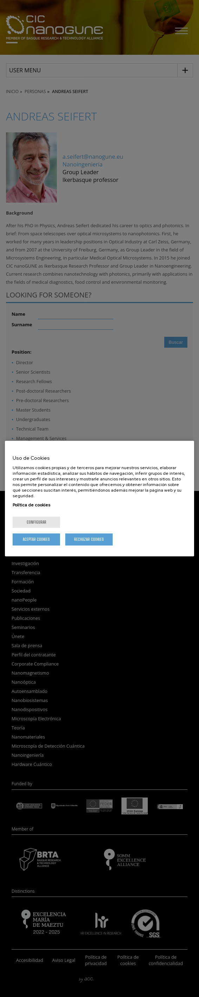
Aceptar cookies (36, 539)
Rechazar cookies (89, 539)
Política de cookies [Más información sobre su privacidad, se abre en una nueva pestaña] (31, 505)
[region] (99, 499)
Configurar (36, 522)
